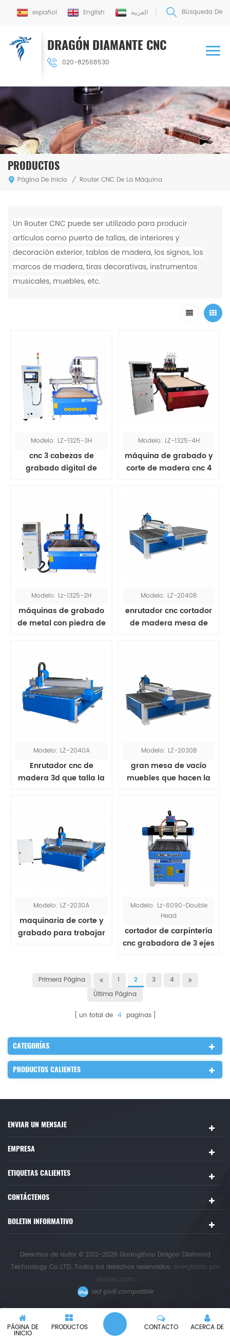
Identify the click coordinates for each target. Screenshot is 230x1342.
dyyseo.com (115, 1279)
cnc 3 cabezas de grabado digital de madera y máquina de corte (61, 462)
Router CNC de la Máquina (121, 180)
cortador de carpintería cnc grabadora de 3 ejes (169, 937)
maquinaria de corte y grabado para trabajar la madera (61, 927)
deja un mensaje (115, 1324)
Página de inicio (37, 180)
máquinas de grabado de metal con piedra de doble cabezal (61, 617)
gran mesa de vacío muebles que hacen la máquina (168, 772)
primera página (62, 980)
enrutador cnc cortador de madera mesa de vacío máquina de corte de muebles (169, 617)
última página (115, 994)
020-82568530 (78, 62)
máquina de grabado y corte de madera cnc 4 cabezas (169, 462)
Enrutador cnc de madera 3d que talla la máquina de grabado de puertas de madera (61, 772)
